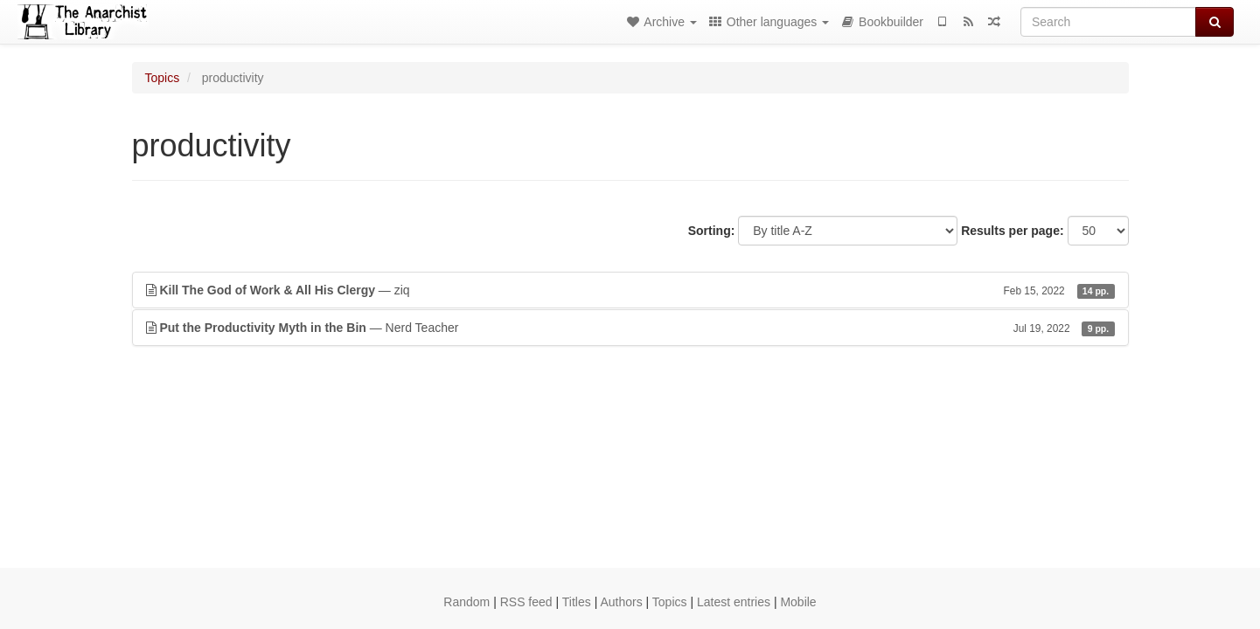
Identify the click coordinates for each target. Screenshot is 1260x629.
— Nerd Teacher (630, 327)
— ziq (630, 290)
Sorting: (711, 231)
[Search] (1108, 22)
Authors (621, 602)
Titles (576, 602)
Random (466, 602)
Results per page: (1012, 231)
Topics (162, 78)
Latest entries (733, 602)
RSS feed (526, 602)
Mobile (798, 602)
